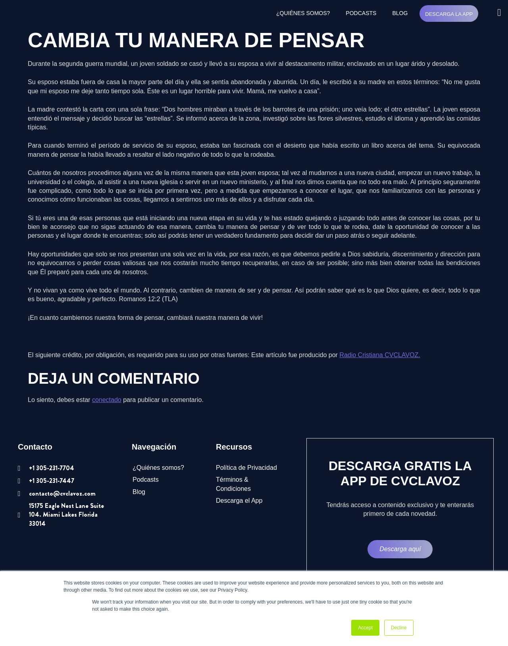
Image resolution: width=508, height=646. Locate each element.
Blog (400, 13)
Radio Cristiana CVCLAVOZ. (379, 355)
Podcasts (361, 13)
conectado (106, 399)
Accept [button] (365, 628)
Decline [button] (399, 628)
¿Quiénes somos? (303, 13)
